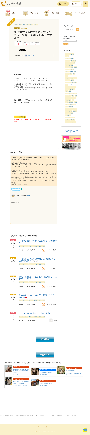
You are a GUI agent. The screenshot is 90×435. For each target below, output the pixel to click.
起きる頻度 (68, 95)
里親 (72, 113)
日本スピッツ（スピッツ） (70, 109)
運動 (74, 73)
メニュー (85, 5)
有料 (76, 95)
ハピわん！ (11, 3)
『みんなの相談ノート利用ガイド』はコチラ (71, 131)
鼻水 (71, 73)
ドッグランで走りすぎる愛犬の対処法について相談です (38, 242)
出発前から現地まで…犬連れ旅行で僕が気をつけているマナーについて (38, 278)
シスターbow (31, 55)
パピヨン (75, 93)
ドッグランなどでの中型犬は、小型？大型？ (34, 313)
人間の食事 (72, 89)
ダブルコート (68, 93)
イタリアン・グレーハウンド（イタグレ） (71, 82)
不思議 (75, 67)
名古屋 (16, 24)
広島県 (67, 56)
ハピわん (67, 119)
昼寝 (67, 54)
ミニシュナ (71, 69)
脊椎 (70, 91)
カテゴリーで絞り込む (70, 36)
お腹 (67, 84)
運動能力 (71, 102)
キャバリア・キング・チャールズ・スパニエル (71, 78)
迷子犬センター (34, 13)
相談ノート (15, 13)
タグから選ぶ (67, 50)
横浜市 (67, 89)
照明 (72, 67)
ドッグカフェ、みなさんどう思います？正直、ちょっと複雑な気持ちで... (38, 260)
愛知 (20, 24)
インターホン (68, 97)
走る (67, 65)
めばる (28, 195)
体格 (67, 69)
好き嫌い (73, 119)
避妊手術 (75, 111)
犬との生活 (68, 115)
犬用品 (75, 102)
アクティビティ (30, 24)
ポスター (67, 80)
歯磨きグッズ (73, 104)
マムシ (67, 73)
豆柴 (75, 71)
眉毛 (67, 102)
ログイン (77, 3)
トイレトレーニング (70, 117)
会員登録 (64, 3)
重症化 (67, 71)
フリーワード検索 (68, 26)
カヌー (36, 24)
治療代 (70, 111)
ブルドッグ (73, 60)
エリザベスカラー (69, 58)
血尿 (74, 62)
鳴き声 (67, 104)
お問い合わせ (48, 427)
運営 (39, 427)
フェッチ (67, 67)
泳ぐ (67, 111)
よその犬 (71, 65)
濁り (73, 95)
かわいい (67, 113)
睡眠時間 (71, 106)
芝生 (67, 100)
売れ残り (67, 60)
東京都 (72, 80)
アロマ (71, 71)
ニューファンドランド (70, 87)
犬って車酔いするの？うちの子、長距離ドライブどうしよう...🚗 (38, 296)
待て (67, 91)
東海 (24, 24)
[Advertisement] (34, 140)
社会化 (74, 97)
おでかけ (16, 28)
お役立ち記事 (54, 13)
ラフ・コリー (68, 62)
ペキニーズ (71, 54)
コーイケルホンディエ (70, 122)
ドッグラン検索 (79, 13)
